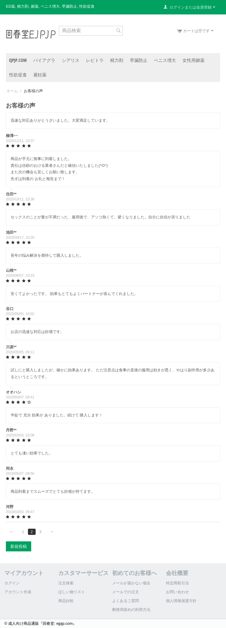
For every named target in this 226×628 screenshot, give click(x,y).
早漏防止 (138, 60)
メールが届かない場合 (131, 583)
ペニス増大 (165, 60)
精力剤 (116, 60)
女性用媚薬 (193, 60)
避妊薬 (39, 75)
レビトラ (95, 60)
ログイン (12, 583)
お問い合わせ (177, 592)
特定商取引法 (177, 583)
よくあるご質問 (125, 601)
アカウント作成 (17, 592)
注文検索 (66, 583)
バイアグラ (44, 60)
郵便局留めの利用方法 (131, 609)
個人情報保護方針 (181, 601)
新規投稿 (18, 546)
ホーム (12, 91)
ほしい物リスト (71, 592)
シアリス (70, 60)
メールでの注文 (125, 592)
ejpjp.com (18, 60)
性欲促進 (18, 75)
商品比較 (66, 601)
